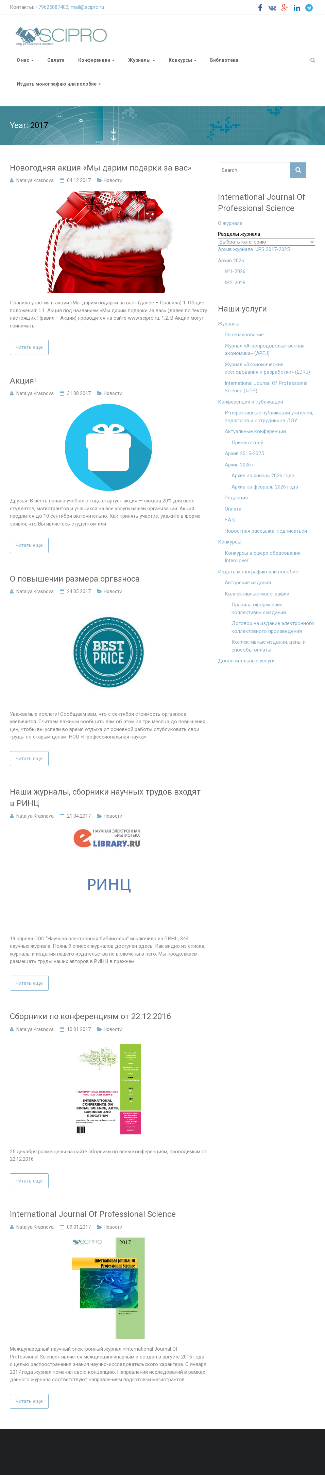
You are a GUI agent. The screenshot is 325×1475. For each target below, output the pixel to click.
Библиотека (224, 60)
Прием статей (247, 443)
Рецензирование (244, 335)
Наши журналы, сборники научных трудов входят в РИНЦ (105, 797)
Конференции (94, 60)
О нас (23, 60)
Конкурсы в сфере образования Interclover (263, 557)
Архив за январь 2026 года (263, 476)
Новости (113, 180)
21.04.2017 (79, 816)
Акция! (23, 381)
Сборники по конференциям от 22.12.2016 (90, 1016)
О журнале (230, 223)
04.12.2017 (79, 180)
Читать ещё (29, 347)
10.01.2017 (79, 1029)
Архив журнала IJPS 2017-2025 (254, 249)
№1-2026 (235, 271)
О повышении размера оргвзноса (75, 579)
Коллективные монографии (257, 594)
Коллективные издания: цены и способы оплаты (269, 646)
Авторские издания (248, 583)
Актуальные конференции (255, 431)
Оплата (56, 60)
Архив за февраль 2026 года (265, 487)
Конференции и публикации (250, 402)
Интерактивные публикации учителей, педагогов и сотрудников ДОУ (269, 417)
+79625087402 (51, 7)
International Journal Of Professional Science (93, 1214)
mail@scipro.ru (87, 7)
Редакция (236, 498)
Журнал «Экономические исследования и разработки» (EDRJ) (267, 368)
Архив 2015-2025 (244, 453)
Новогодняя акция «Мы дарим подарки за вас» (100, 168)
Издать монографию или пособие (57, 84)
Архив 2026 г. (240, 465)
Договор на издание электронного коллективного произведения (273, 627)
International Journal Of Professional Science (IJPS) (266, 387)
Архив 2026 (231, 260)
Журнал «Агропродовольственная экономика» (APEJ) (265, 350)
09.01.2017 (79, 1227)
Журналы (139, 60)
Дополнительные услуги (246, 661)
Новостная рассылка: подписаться (266, 531)
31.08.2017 (79, 393)
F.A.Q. (231, 520)
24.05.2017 (79, 591)
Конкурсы (180, 60)
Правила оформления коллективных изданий (259, 609)
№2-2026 (235, 283)
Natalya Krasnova (35, 180)
